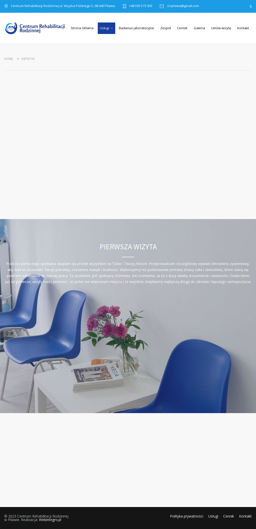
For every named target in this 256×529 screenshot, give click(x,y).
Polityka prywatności (186, 516)
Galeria (199, 28)
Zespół (165, 28)
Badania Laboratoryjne (136, 28)
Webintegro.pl (50, 519)
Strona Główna (82, 28)
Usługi (104, 28)
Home (8, 59)
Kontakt (243, 28)
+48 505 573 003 (140, 6)
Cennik (182, 28)
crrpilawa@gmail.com (182, 6)
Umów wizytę (221, 28)
